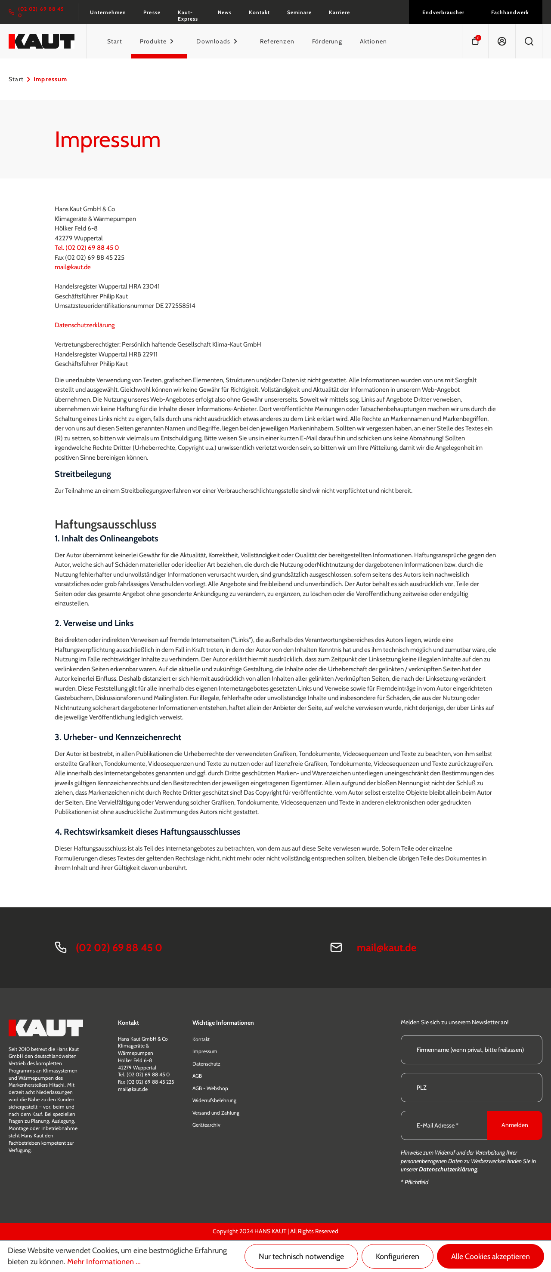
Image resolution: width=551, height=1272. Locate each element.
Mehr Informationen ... (104, 1261)
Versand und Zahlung (215, 1112)
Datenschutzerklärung (85, 325)
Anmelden (514, 1125)
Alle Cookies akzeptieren (490, 1256)
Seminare (299, 12)
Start (16, 79)
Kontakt (259, 12)
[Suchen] (528, 41)
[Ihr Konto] (501, 41)
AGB (197, 1075)
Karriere (339, 12)
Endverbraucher (443, 12)
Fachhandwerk (510, 12)
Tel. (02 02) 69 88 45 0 (87, 248)
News (225, 12)
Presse (151, 12)
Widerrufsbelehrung (214, 1100)
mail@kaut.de (73, 267)
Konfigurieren (397, 1256)
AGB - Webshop (210, 1088)
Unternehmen (108, 12)
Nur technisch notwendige (301, 1256)
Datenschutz (206, 1063)
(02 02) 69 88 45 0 (119, 947)
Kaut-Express (188, 15)
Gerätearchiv (206, 1124)
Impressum (204, 1051)
